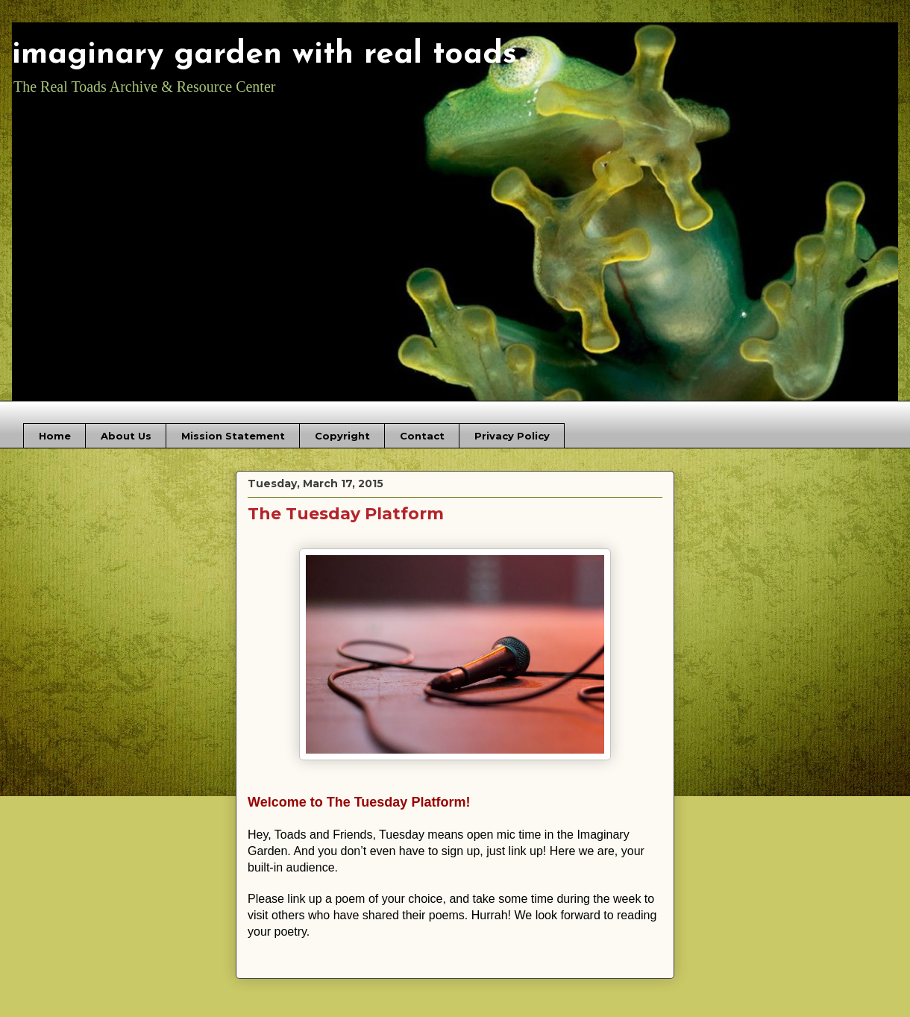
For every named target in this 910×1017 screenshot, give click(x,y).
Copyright (342, 436)
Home (55, 436)
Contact (422, 436)
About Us (126, 436)
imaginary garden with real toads (264, 55)
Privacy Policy (512, 436)
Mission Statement (233, 436)
